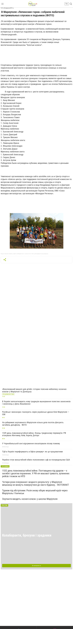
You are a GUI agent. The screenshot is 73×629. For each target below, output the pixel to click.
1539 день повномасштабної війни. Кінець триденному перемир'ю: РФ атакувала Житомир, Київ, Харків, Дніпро (34, 434)
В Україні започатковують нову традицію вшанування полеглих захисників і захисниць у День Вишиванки (36, 402)
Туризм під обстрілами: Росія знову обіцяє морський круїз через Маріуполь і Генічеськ (35, 492)
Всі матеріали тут (36, 565)
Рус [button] (67, 4)
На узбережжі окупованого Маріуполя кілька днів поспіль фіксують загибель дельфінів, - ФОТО (33, 423)
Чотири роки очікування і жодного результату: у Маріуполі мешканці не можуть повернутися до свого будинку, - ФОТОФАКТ (35, 483)
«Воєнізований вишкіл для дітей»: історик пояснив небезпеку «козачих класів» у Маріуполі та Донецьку (34, 390)
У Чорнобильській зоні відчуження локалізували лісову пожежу (31, 443)
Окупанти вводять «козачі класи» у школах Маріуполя (29, 498)
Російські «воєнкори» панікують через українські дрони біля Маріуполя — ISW (35, 413)
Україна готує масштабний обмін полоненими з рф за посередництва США (36, 460)
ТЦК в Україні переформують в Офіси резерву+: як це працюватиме (32, 451)
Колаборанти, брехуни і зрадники (26, 535)
